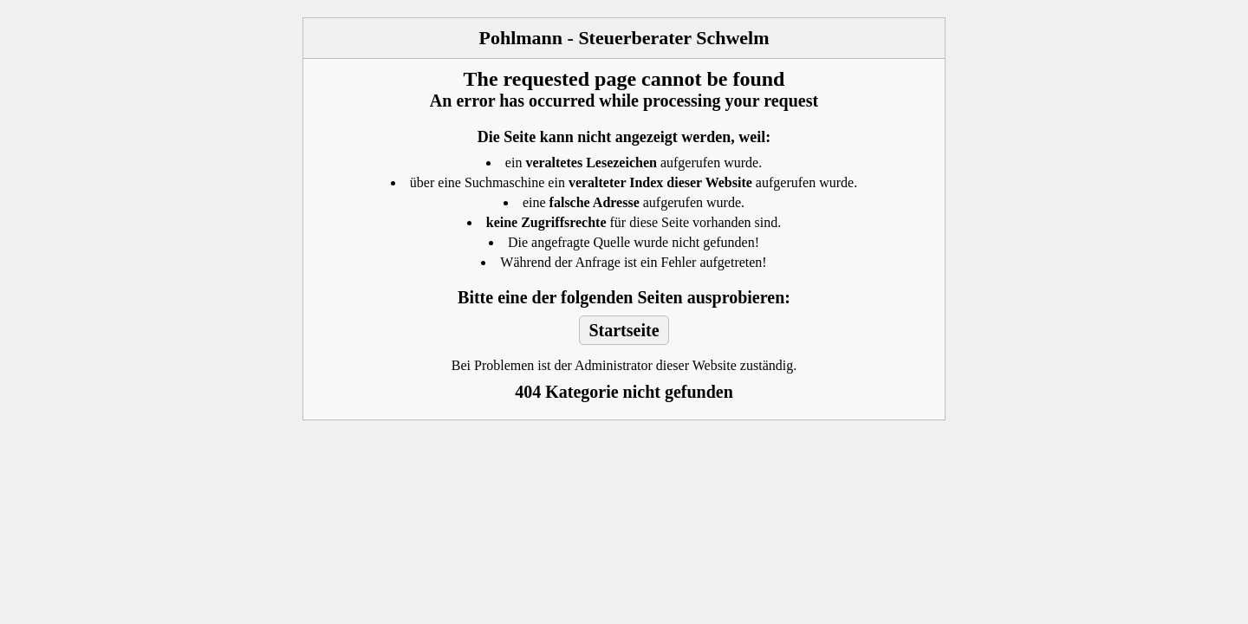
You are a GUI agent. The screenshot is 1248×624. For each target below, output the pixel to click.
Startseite (623, 330)
